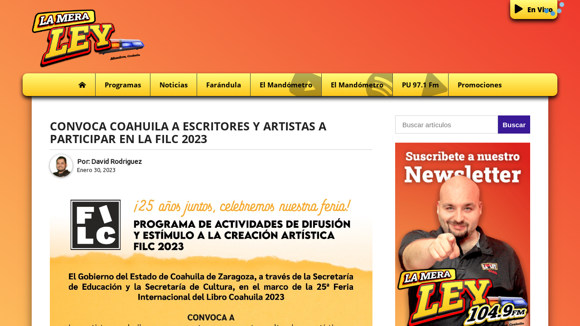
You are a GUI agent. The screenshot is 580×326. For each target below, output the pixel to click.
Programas (123, 84)
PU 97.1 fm (425, 84)
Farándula (223, 84)
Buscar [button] (514, 125)
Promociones (480, 84)
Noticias (174, 84)
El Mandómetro (290, 84)
